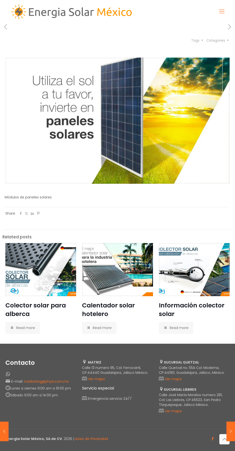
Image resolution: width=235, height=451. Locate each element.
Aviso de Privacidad (91, 438)
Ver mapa (96, 379)
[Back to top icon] (224, 439)
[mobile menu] (222, 11)
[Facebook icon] (212, 438)
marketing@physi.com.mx (46, 381)
